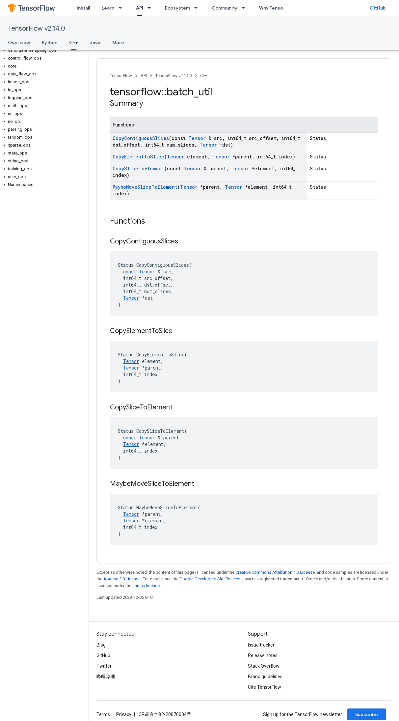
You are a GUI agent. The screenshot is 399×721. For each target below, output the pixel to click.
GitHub (378, 8)
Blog (101, 645)
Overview (19, 42)
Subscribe (366, 714)
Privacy (123, 714)
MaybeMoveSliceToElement (145, 187)
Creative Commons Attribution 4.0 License (275, 572)
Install (83, 8)
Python (49, 42)
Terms (103, 714)
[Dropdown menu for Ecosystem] (198, 8)
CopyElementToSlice (138, 156)
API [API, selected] (139, 8)
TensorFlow (121, 75)
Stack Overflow (263, 666)
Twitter (104, 666)
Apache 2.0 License (122, 578)
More (118, 42)
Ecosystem (177, 8)
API (144, 75)
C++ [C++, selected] (73, 42)
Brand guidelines (265, 676)
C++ (203, 75)
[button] (43, 50)
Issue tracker (261, 645)
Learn (108, 8)
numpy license (146, 585)
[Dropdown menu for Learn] (122, 8)
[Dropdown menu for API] (151, 8)
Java (95, 42)
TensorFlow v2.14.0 (36, 28)
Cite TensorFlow (264, 687)
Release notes (263, 655)
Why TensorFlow (277, 8)
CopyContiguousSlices (141, 138)
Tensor (197, 138)
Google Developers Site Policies (209, 578)
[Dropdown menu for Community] (245, 8)
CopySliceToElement (138, 168)
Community (224, 8)
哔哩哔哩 (105, 676)
